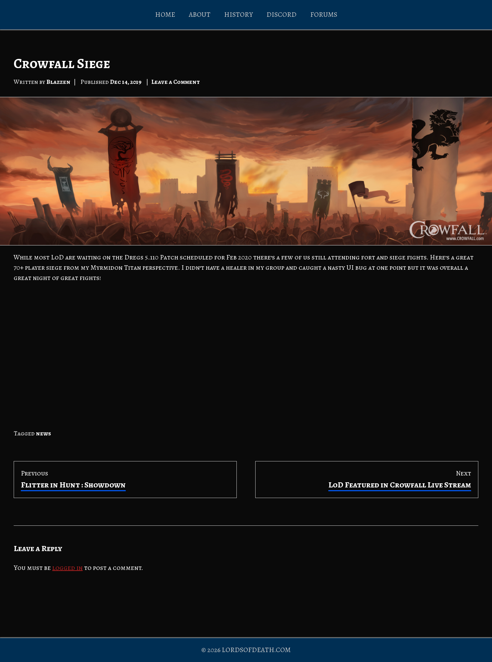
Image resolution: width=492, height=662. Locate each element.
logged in (67, 567)
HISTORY (238, 14)
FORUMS (323, 14)
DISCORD (281, 14)
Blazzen (58, 82)
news (43, 433)
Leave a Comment (175, 82)
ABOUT (199, 14)
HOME (165, 14)
